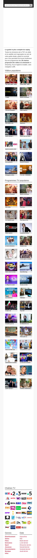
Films (7, 541)
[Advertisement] (18, 27)
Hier (21, 538)
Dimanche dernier (25, 545)
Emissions (8, 543)
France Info (12, 513)
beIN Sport (18, 518)
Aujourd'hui (23, 536)
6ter (24, 503)
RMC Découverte (29, 503)
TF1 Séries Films (18, 503)
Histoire (23, 527)
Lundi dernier (24, 543)
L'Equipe (29, 518)
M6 (7, 498)
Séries (7, 538)
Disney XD (23, 522)
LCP (12, 527)
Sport (7, 545)
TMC (23, 498)
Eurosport (23, 518)
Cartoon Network (18, 522)
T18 (29, 508)
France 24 (12, 518)
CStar (13, 503)
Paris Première (23, 508)
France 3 (18, 493)
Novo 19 (7, 513)
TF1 (7, 493)
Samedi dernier (24, 547)
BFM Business (29, 513)
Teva (18, 508)
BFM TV (23, 513)
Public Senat (18, 527)
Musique (8, 551)
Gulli (7, 522)
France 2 (12, 493)
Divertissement (10, 536)
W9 (18, 498)
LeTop (7, 527)
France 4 (7, 503)
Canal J (12, 522)
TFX (29, 498)
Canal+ (23, 493)
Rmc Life (12, 508)
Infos (6, 553)
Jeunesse (8, 547)
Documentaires (10, 549)
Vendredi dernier (25, 549)
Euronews (7, 518)
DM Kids (29, 522)
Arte (12, 498)
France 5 (29, 493)
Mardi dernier (24, 541)
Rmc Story (7, 508)
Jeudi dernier (24, 551)
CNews (18, 513)
